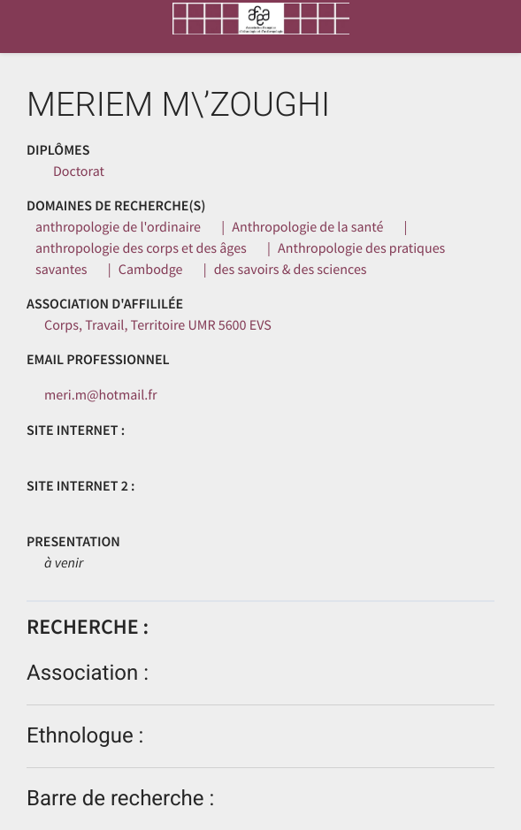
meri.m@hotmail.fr (100, 395)
